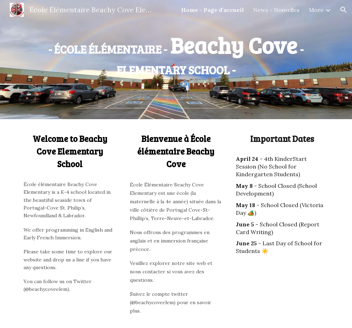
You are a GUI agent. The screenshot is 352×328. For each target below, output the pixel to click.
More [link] (316, 9)
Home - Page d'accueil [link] (212, 9)
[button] (343, 9)
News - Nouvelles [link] (276, 9)
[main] (176, 54)
